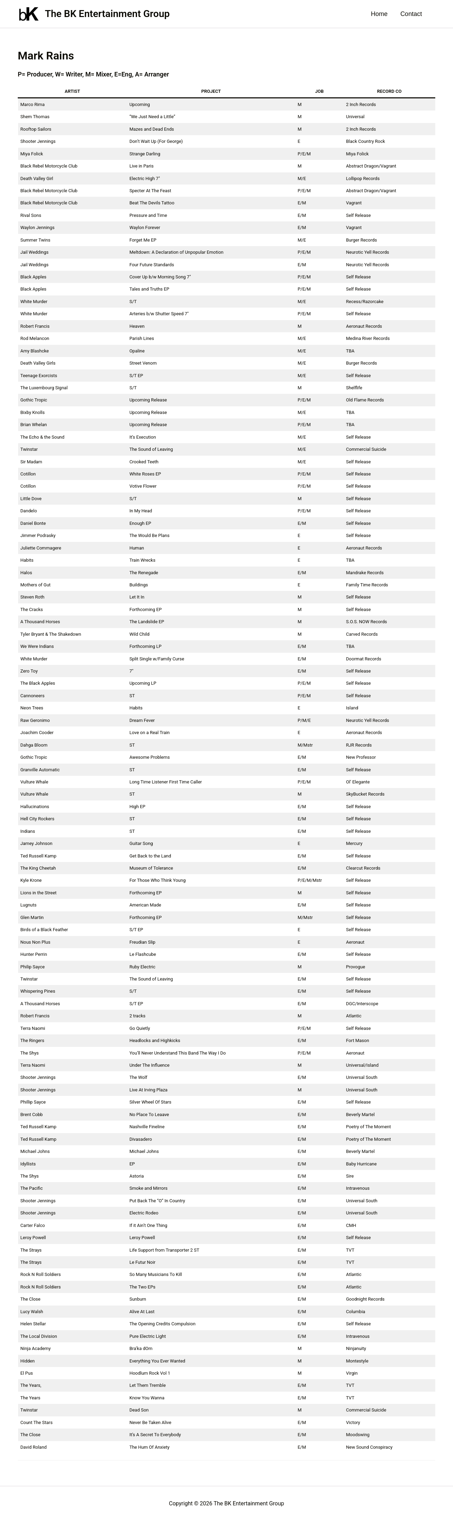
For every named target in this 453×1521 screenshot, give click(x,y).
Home (379, 13)
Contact (411, 13)
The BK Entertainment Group (107, 13)
